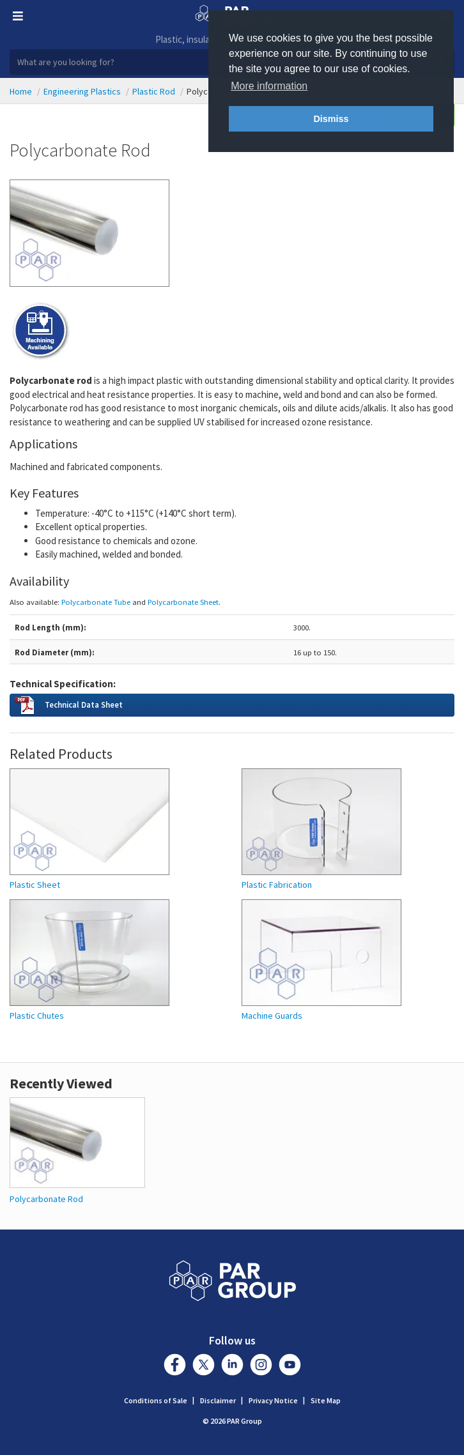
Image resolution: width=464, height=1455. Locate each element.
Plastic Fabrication (277, 885)
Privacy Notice (273, 1400)
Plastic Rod (153, 91)
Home (21, 91)
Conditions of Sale (155, 1400)
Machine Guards (272, 1016)
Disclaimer (218, 1400)
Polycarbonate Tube (95, 602)
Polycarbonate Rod (46, 1199)
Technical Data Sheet (84, 704)
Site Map (326, 1400)
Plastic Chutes (37, 1016)
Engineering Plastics (82, 91)
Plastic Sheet (35, 885)
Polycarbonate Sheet (183, 602)
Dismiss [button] (330, 119)
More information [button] (269, 85)
